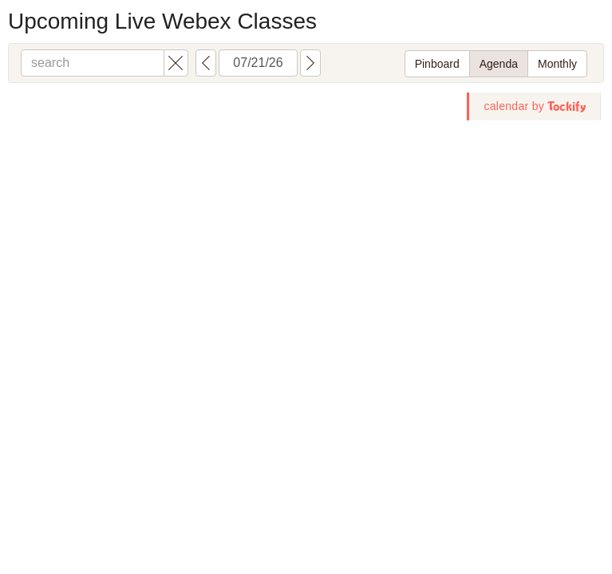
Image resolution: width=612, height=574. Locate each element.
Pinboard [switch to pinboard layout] (437, 63)
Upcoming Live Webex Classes (162, 21)
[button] (176, 63)
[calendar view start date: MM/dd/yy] (258, 63)
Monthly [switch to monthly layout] (557, 63)
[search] (92, 63)
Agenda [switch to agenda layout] (499, 63)
